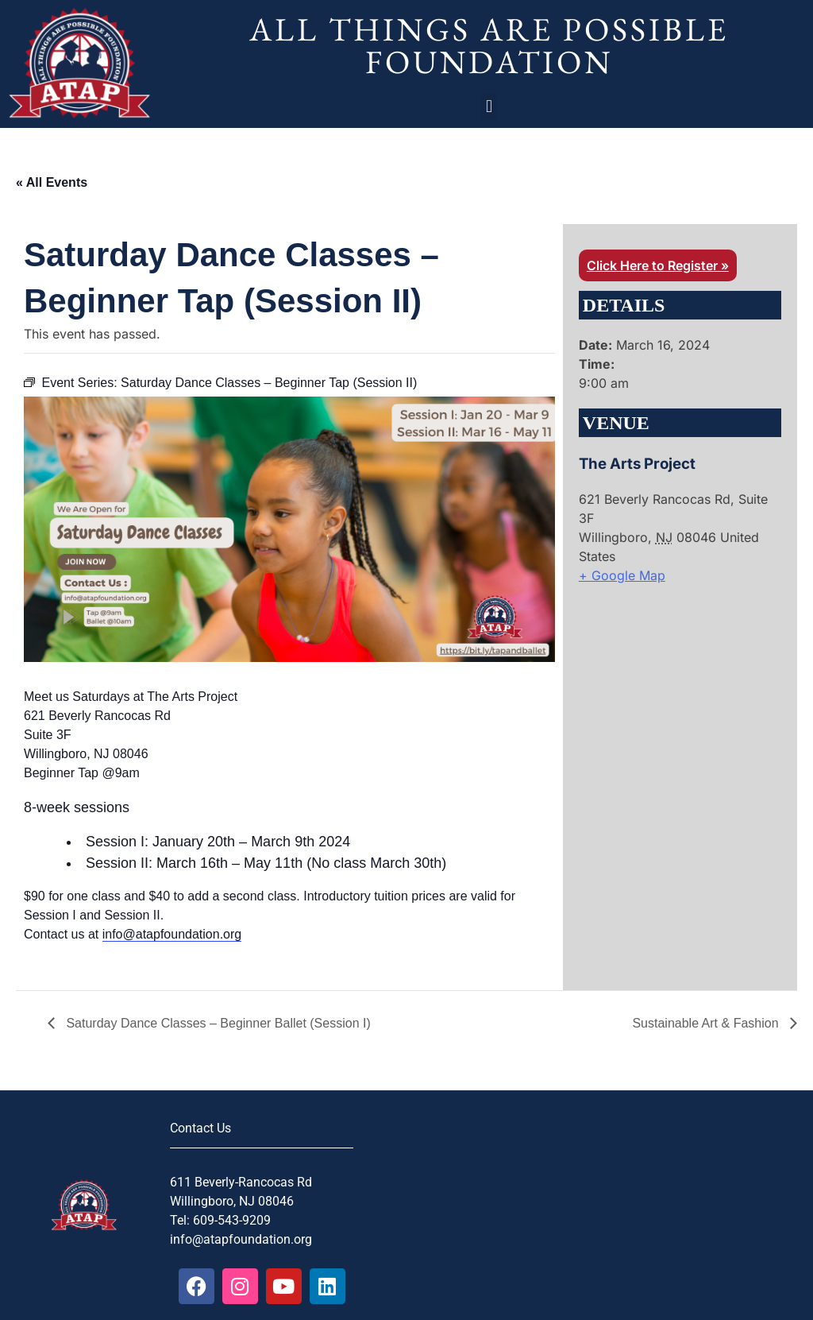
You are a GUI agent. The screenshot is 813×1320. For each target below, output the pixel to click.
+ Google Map (622, 575)
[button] (488, 107)
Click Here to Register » (658, 265)
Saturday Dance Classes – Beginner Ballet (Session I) (217, 1023)
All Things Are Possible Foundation (489, 45)
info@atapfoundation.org (171, 934)
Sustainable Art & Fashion (707, 1023)
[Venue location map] (662, 694)
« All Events (51, 182)
